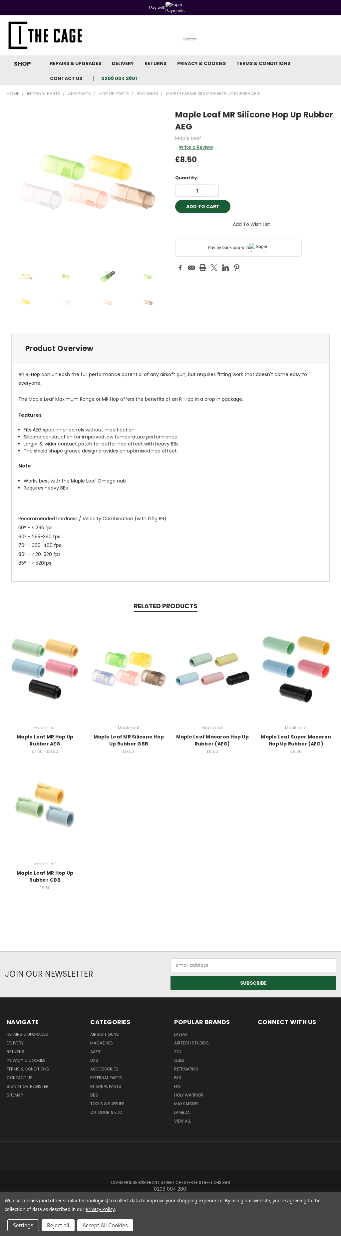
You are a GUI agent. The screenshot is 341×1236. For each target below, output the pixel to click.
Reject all (58, 1225)
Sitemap (15, 1095)
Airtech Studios (191, 1043)
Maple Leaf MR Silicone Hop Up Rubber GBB (129, 740)
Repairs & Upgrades (75, 63)
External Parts (106, 1077)
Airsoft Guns (104, 1034)
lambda (182, 1112)
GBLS (179, 1060)
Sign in (14, 1086)
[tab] (170, 348)
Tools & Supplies (107, 1104)
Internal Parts (105, 1086)
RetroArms (186, 1069)
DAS (94, 1060)
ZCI (177, 1051)
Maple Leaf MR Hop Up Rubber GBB (45, 876)
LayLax (180, 1034)
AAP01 (96, 1051)
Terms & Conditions (263, 63)
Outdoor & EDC (106, 1112)
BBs (94, 1095)
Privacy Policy (100, 1209)
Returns (156, 63)
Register (39, 1086)
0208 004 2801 (119, 78)
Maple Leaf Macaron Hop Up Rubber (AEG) (212, 740)
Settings (23, 1225)
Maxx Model (186, 1104)
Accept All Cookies (105, 1225)
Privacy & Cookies (201, 63)
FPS (177, 1086)
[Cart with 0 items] (334, 37)
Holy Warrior (188, 1095)
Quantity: (186, 178)
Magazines (101, 1043)
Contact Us (66, 78)
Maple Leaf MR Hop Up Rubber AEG (45, 740)
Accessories (104, 1069)
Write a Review (196, 147)
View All (182, 1121)
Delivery (123, 63)
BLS (177, 1077)
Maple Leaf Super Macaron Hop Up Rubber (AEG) (296, 740)
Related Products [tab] (165, 606)
